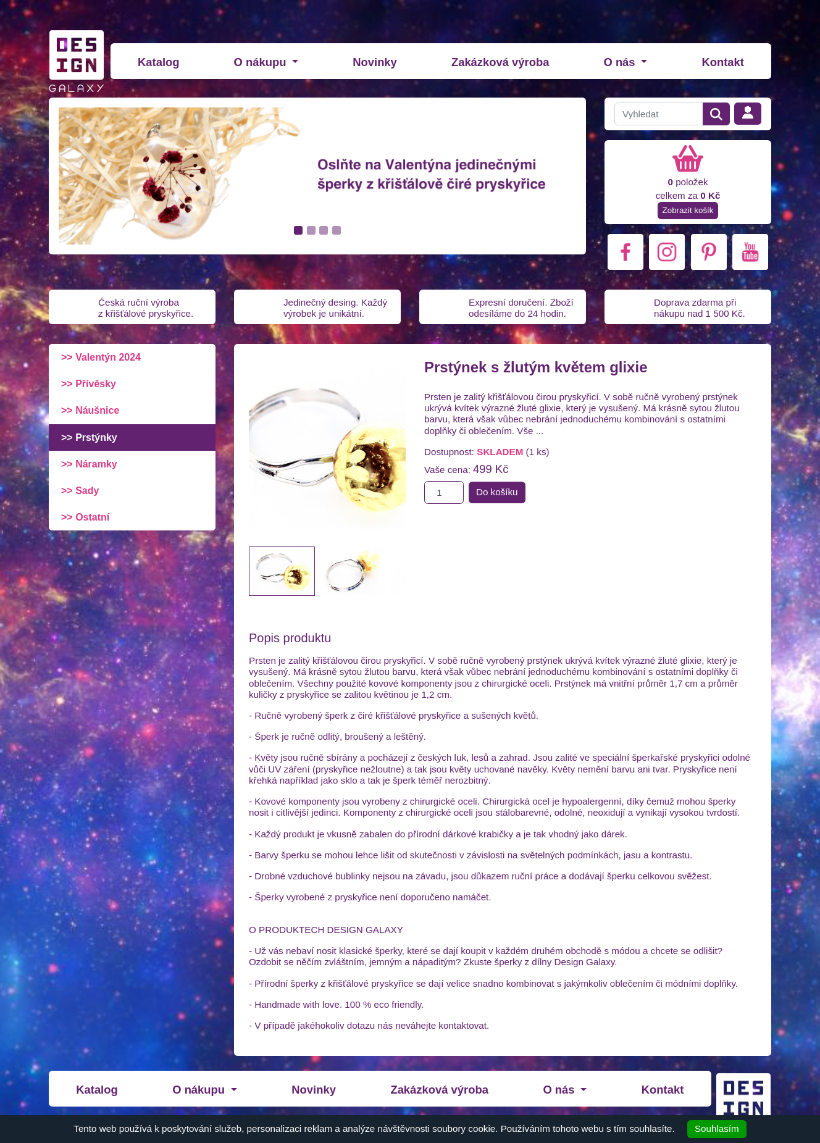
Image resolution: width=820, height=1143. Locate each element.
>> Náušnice (90, 410)
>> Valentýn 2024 (101, 357)
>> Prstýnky (89, 437)
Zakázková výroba (500, 62)
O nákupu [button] (262, 62)
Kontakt (722, 62)
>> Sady (80, 490)
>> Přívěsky (88, 384)
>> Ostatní (85, 517)
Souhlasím (717, 1128)
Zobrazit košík (688, 210)
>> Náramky (89, 464)
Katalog (158, 62)
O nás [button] (620, 62)
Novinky (375, 62)
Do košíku (497, 492)
